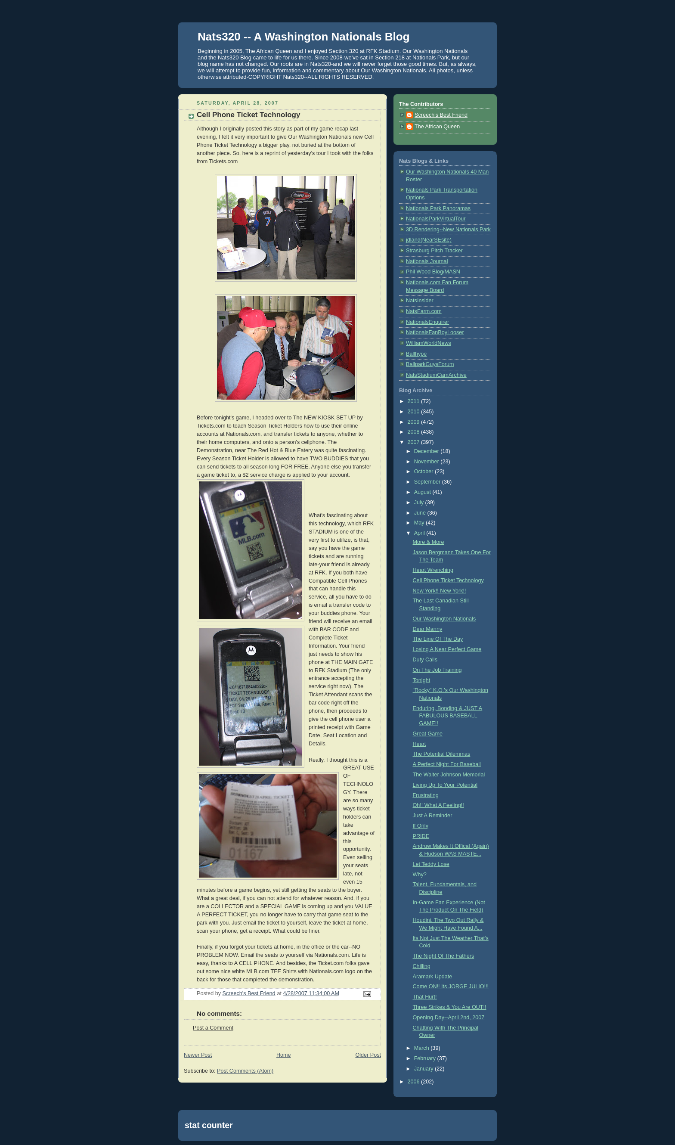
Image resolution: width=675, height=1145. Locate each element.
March (422, 1048)
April (420, 533)
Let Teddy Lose (431, 864)
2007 (414, 442)
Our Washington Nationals (444, 619)
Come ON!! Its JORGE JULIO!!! (451, 987)
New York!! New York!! (439, 591)
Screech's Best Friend (441, 115)
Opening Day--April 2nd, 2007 (449, 1018)
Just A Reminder (432, 816)
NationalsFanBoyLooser (435, 332)
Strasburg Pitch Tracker (434, 251)
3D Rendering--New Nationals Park (448, 230)
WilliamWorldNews (428, 343)
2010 (414, 412)
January (424, 1069)
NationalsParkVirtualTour (436, 219)
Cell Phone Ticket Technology (448, 580)
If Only (420, 826)
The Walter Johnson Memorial (449, 775)
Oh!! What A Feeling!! (438, 805)
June (420, 513)
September (428, 482)
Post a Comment (213, 1028)
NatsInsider (419, 301)
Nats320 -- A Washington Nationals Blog (304, 36)
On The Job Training (437, 670)
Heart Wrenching (433, 570)
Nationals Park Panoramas (438, 208)
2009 (414, 422)
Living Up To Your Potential (445, 785)
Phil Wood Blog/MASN (433, 272)
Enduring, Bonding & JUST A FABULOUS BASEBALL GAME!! (448, 715)
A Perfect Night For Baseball (447, 764)
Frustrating (426, 795)
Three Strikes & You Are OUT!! (449, 1007)
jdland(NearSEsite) (429, 240)
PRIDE (421, 836)
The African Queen (437, 127)
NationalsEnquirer (427, 322)
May (420, 523)
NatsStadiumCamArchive (436, 375)
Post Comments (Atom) (245, 1071)
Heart (419, 744)
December (427, 451)
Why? (420, 875)
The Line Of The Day (438, 639)
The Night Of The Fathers (443, 956)
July (419, 503)
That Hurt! (425, 997)
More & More (428, 542)
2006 (414, 1082)
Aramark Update (432, 977)
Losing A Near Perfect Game (447, 649)
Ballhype (416, 354)
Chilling (421, 966)
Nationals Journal (427, 261)
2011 (414, 401)
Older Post (368, 1055)
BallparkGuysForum (430, 364)
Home (283, 1055)
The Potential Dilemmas (442, 754)
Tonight (421, 680)
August (423, 492)
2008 (414, 432)
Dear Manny (428, 629)
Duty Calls (425, 660)
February (425, 1058)
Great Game (428, 734)
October (424, 472)
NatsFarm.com (424, 311)
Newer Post (198, 1055)
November (427, 462)
